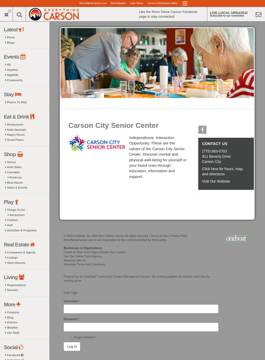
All (9, 64)
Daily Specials (16, 129)
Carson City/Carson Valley (162, 3)
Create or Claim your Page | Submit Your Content (95, 252)
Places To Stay (17, 102)
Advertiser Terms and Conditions (84, 264)
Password (71, 319)
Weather (12, 327)
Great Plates (15, 139)
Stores (11, 162)
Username (71, 301)
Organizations (16, 285)
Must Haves (15, 182)
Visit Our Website (216, 181)
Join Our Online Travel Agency (83, 256)
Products (16, 177)
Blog (10, 317)
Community (15, 80)
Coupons (13, 312)
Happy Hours (16, 134)
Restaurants (15, 124)
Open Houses (16, 262)
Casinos (12, 219)
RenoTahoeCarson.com (93, 3)
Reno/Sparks (118, 3)
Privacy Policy (179, 235)
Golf (10, 225)
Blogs (11, 42)
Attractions (17, 215)
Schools (12, 290)
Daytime (12, 69)
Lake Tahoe (136, 3)
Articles (12, 322)
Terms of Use (159, 235)
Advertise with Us (75, 260)
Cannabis (13, 172)
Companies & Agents (21, 252)
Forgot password (84, 337)
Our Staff (13, 332)
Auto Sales (14, 167)
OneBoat (90, 276)
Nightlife (12, 75)
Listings (12, 257)
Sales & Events (17, 187)
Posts (11, 37)
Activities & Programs (21, 230)
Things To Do (16, 209)
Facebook (15, 355)
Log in (72, 346)
